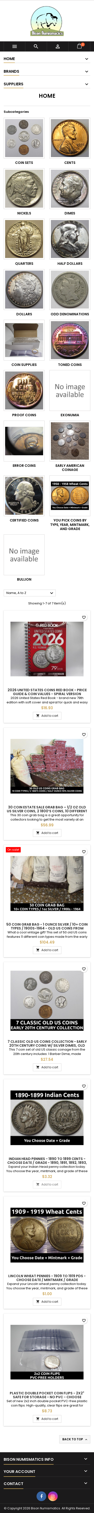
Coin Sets (24, 162)
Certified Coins (24, 520)
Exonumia (70, 415)
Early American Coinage (70, 467)
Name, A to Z (30, 593)
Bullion (24, 579)
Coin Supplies (24, 364)
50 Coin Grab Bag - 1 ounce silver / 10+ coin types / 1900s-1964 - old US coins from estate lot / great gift (47, 928)
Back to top (75, 1439)
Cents (69, 162)
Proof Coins (24, 415)
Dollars (24, 314)
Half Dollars (70, 263)
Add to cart (47, 716)
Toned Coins (70, 364)
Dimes (70, 213)
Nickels (24, 213)
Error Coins (24, 465)
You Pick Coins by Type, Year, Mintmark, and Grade (70, 524)
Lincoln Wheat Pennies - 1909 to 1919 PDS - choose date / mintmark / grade (47, 1278)
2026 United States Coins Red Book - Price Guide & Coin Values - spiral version (47, 692)
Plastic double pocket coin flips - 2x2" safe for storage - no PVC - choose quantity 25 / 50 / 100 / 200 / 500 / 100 (47, 1397)
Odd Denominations (70, 314)
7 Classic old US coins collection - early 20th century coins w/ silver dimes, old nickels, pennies (47, 1045)
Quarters (24, 263)
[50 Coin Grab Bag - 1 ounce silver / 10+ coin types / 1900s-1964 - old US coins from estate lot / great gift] (47, 850)
